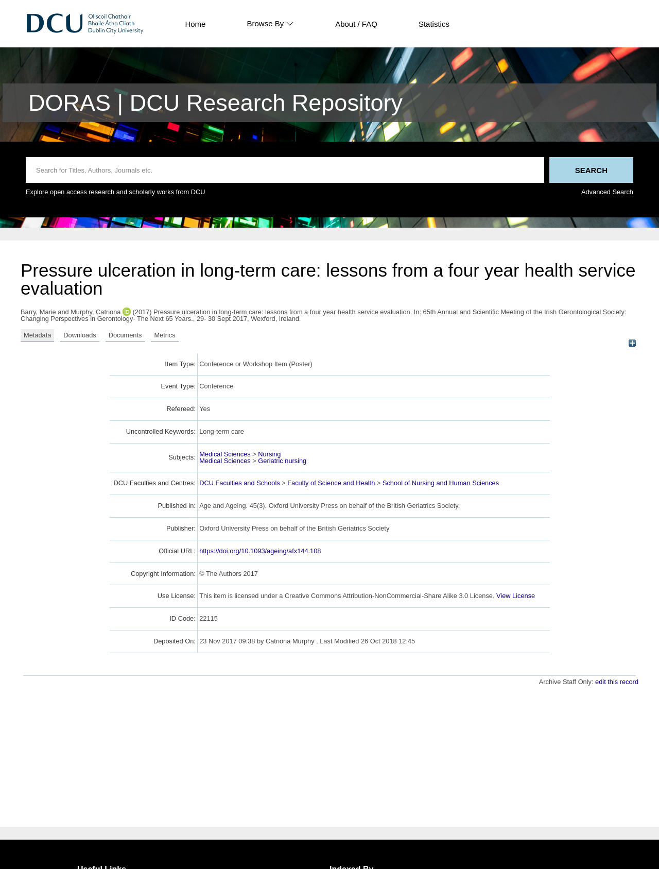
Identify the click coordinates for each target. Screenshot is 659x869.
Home (195, 24)
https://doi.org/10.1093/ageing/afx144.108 (260, 551)
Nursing (269, 454)
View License (515, 596)
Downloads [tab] (79, 335)
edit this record (616, 682)
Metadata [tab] (37, 335)
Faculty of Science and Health (331, 483)
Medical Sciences (225, 454)
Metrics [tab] (164, 335)
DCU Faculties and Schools (239, 483)
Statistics (434, 24)
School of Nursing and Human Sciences (441, 483)
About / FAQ (356, 24)
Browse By (270, 24)
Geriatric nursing (282, 461)
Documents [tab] (125, 335)
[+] (632, 343)
